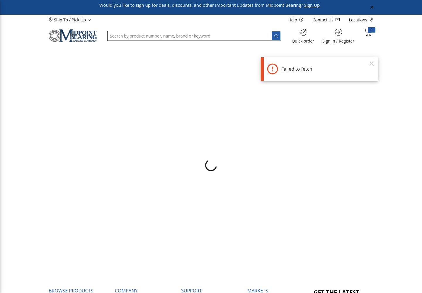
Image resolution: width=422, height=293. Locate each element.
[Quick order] (303, 35)
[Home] (73, 35)
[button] (63, 52)
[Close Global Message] (371, 7)
